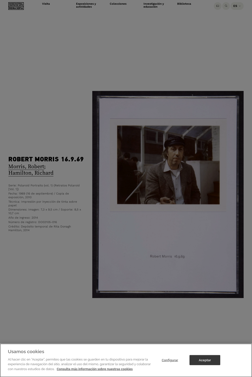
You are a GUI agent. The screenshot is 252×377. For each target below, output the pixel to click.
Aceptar (205, 363)
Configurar (170, 363)
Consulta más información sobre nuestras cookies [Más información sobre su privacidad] (95, 373)
